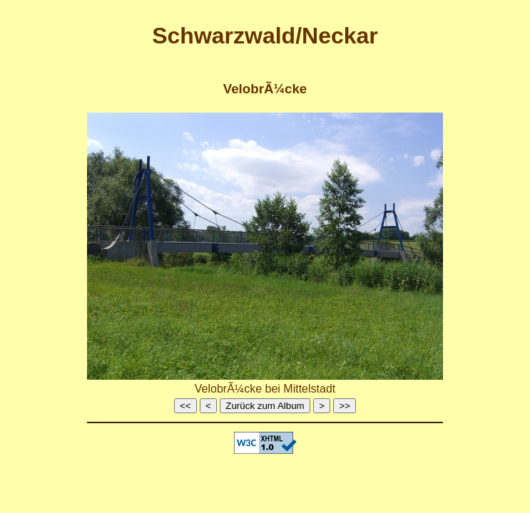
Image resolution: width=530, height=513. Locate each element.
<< (185, 405)
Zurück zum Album (264, 405)
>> (344, 405)
